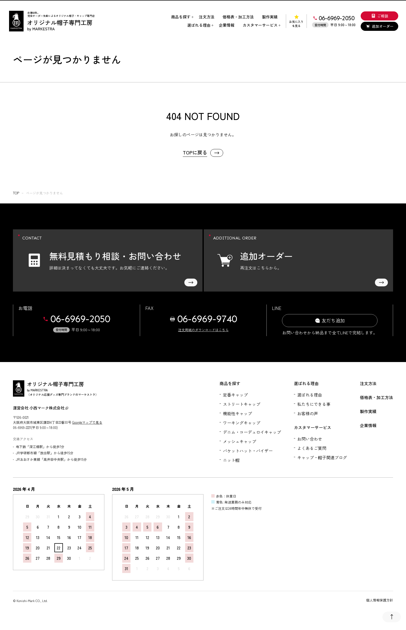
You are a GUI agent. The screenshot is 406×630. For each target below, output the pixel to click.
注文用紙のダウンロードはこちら (203, 329)
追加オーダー (380, 26)
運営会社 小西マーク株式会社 (40, 407)
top (16, 192)
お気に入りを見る (296, 21)
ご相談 (379, 15)
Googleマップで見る (87, 422)
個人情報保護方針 (379, 600)
